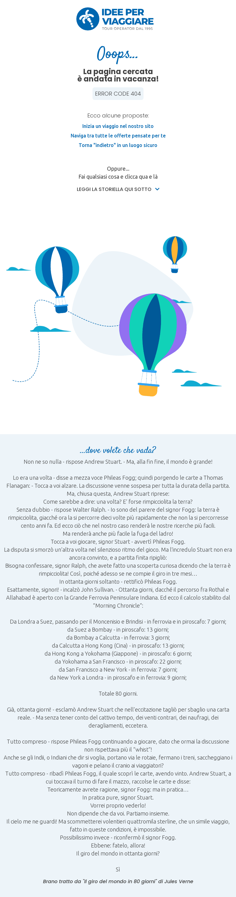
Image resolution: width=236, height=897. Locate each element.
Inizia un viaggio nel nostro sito (118, 126)
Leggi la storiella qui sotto (118, 189)
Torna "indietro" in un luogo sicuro (118, 145)
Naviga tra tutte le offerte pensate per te (118, 135)
